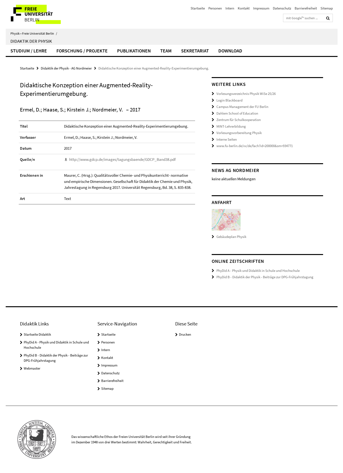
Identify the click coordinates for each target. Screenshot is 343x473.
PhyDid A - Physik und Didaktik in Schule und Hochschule (258, 270)
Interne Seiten (226, 139)
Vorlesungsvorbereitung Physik (239, 132)
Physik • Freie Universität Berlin (33, 33)
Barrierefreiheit (306, 8)
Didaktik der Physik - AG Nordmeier (66, 68)
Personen (215, 8)
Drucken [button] (185, 334)
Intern (229, 8)
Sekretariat (195, 51)
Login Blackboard (229, 100)
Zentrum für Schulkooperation (238, 119)
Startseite (198, 8)
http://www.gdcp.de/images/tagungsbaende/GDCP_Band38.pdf (122, 159)
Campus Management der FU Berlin (242, 106)
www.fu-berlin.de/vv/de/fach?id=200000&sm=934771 (254, 146)
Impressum (261, 8)
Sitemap (326, 8)
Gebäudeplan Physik (231, 236)
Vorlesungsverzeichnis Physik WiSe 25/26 (246, 93)
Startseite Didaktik (37, 334)
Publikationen (134, 51)
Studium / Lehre (28, 51)
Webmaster (32, 368)
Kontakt (244, 8)
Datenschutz (282, 8)
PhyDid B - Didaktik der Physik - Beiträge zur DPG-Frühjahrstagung (264, 277)
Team (166, 51)
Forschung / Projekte (82, 51)
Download (230, 51)
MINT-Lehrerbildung (231, 126)
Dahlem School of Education (237, 113)
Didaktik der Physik (31, 41)
